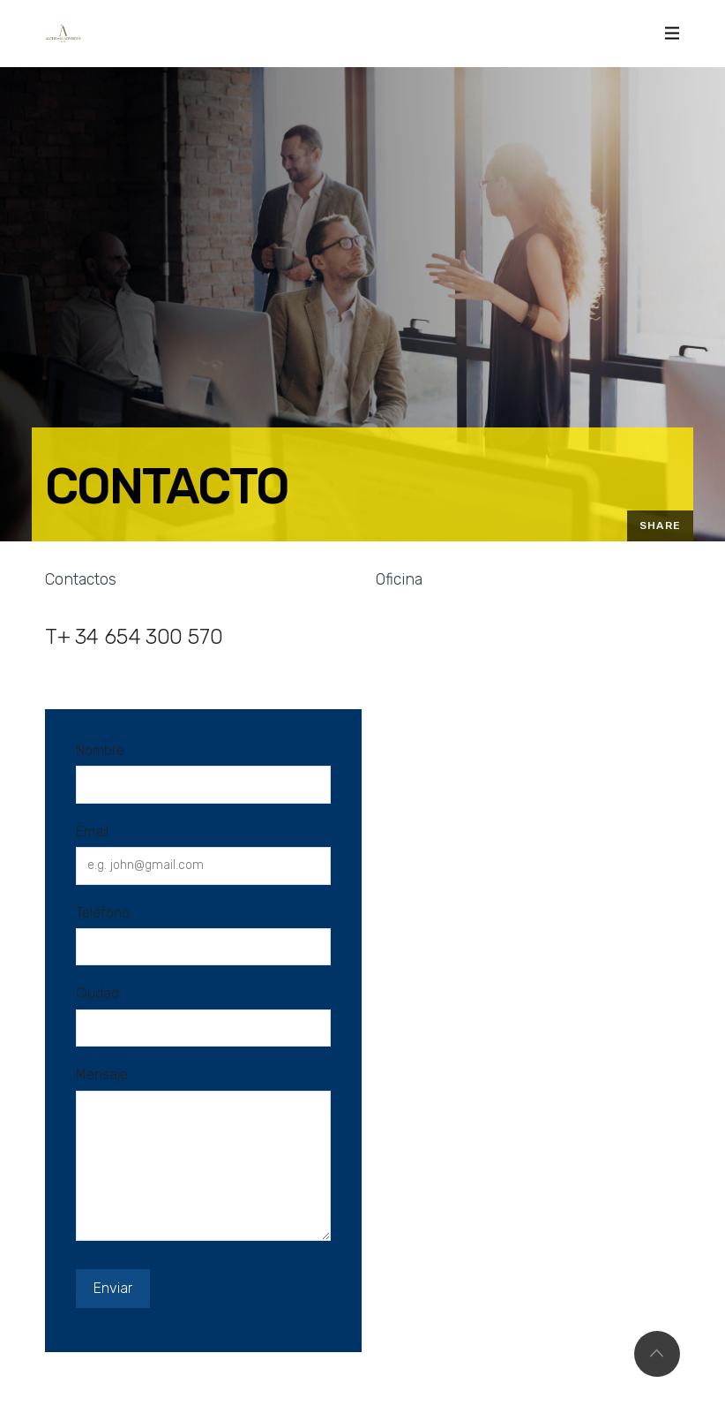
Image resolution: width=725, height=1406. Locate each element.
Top (657, 1354)
